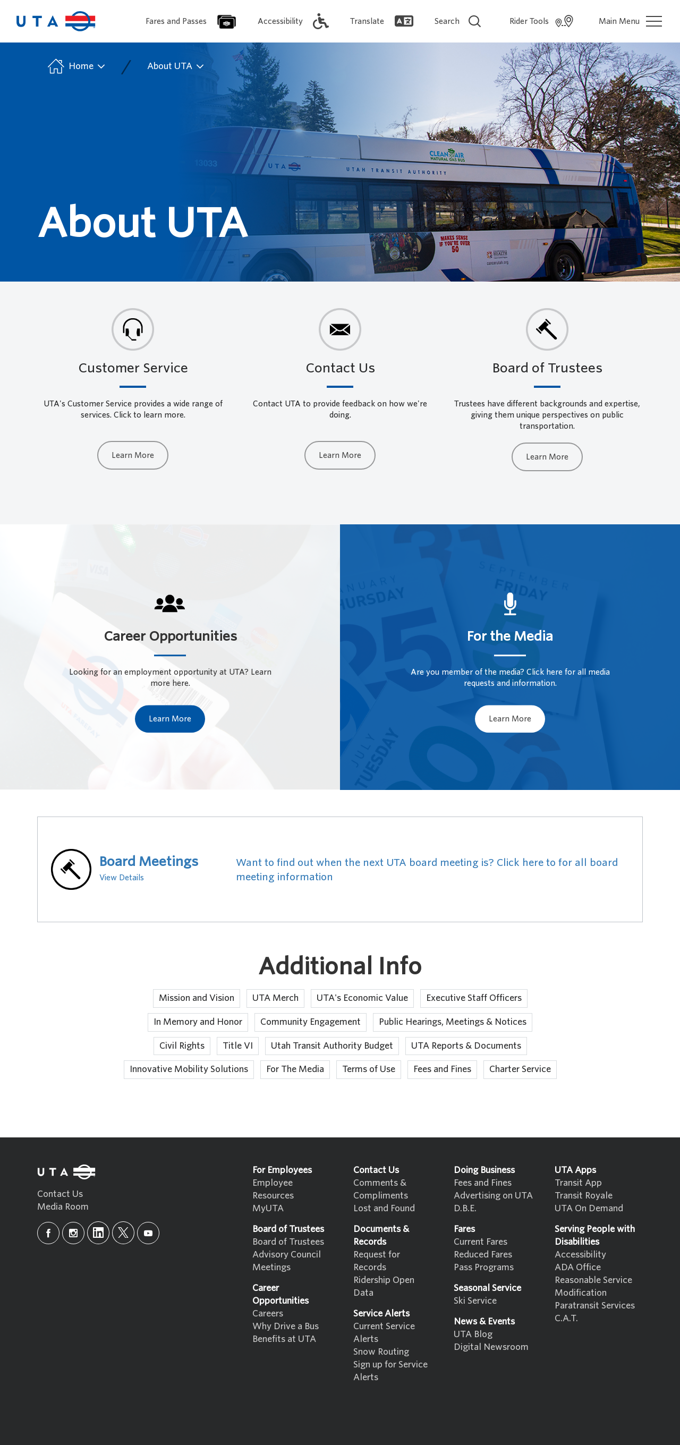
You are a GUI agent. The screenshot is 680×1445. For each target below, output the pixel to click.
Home (75, 66)
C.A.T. (566, 1318)
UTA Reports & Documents (466, 1046)
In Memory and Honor (198, 1022)
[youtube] (148, 1233)
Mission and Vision (196, 998)
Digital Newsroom (491, 1347)
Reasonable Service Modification (593, 1286)
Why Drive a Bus (285, 1326)
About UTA (176, 66)
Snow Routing (381, 1352)
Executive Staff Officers (474, 998)
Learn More (133, 455)
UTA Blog (473, 1334)
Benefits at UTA (284, 1339)
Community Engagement (310, 1022)
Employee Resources (273, 1189)
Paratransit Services (595, 1305)
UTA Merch (275, 998)
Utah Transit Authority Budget (332, 1046)
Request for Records (376, 1261)
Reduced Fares (483, 1255)
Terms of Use (368, 1069)
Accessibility (580, 1255)
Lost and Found (384, 1208)
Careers (267, 1313)
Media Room (63, 1207)
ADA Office (578, 1267)
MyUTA (268, 1208)
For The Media (295, 1069)
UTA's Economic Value (362, 998)
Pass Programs (484, 1267)
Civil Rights (182, 1046)
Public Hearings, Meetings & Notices (452, 1022)
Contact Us (60, 1194)
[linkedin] (98, 1232)
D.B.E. (465, 1208)
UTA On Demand (589, 1208)
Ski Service (475, 1301)
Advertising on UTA (493, 1196)
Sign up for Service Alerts (390, 1370)
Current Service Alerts (384, 1332)
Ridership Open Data (383, 1286)
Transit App (578, 1183)
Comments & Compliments (380, 1189)
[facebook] (48, 1233)
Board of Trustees (288, 1242)
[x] (123, 1232)
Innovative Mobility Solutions (189, 1069)
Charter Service (520, 1069)
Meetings (271, 1267)
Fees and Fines (442, 1069)
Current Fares (480, 1242)
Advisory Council (286, 1255)
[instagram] (73, 1233)
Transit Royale (584, 1196)
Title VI (238, 1046)
